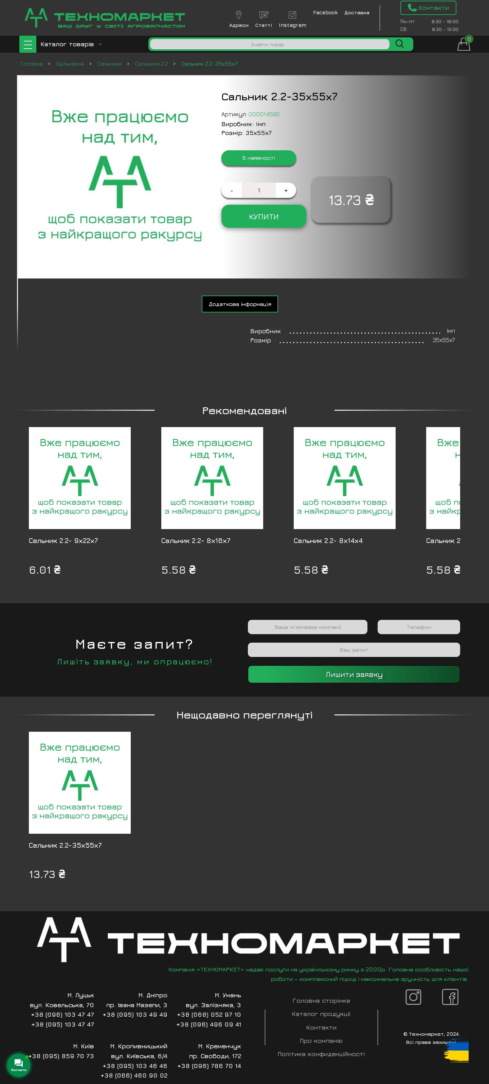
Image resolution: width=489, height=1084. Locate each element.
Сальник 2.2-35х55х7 (65, 845)
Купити (264, 216)
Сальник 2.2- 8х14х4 (328, 540)
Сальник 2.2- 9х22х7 (63, 540)
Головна (32, 64)
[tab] (240, 303)
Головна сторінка (321, 1000)
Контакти (321, 1027)
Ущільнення (71, 64)
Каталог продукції (321, 1013)
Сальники (110, 64)
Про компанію (321, 1040)
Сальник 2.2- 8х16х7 (196, 540)
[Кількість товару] (259, 190)
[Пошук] (270, 44)
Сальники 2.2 (152, 64)
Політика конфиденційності (321, 1053)
